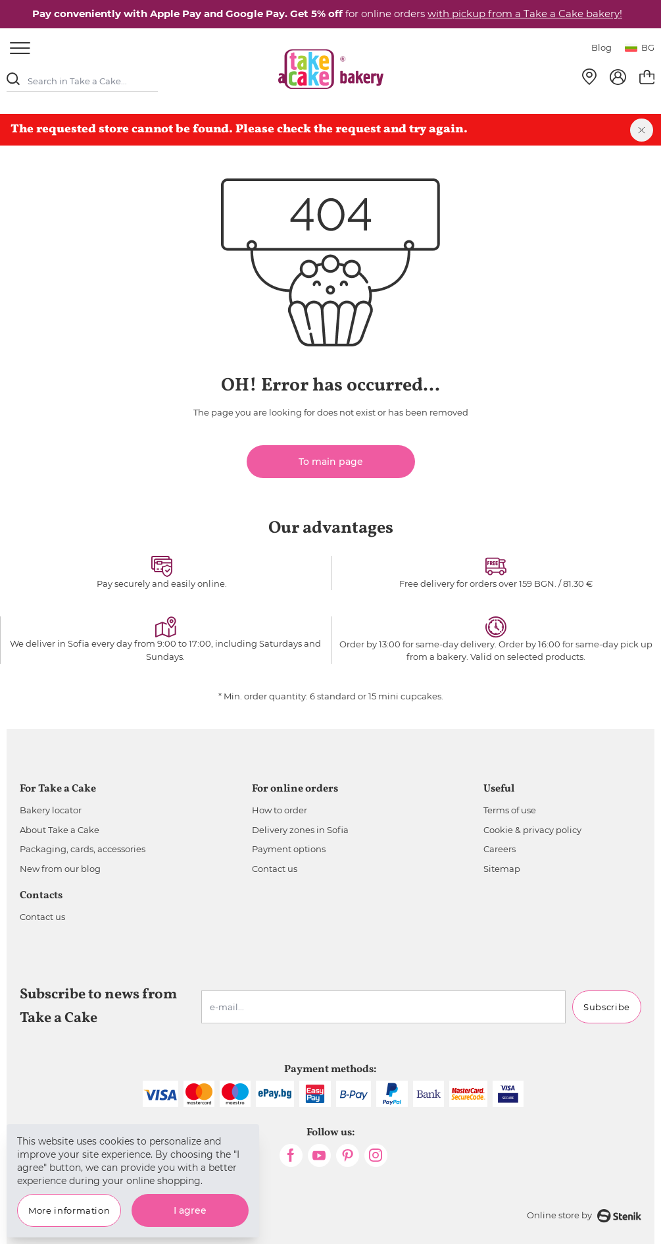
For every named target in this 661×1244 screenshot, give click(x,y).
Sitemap (501, 868)
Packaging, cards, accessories (82, 849)
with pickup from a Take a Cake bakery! (525, 13)
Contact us (274, 868)
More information (69, 1210)
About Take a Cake (59, 830)
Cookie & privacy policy (532, 830)
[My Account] (618, 77)
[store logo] (330, 69)
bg (639, 47)
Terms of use (509, 810)
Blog (601, 47)
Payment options (289, 849)
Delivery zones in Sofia (300, 830)
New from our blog (60, 868)
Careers (499, 849)
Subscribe (606, 1007)
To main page (331, 462)
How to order (279, 810)
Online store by (584, 1216)
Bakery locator (51, 810)
